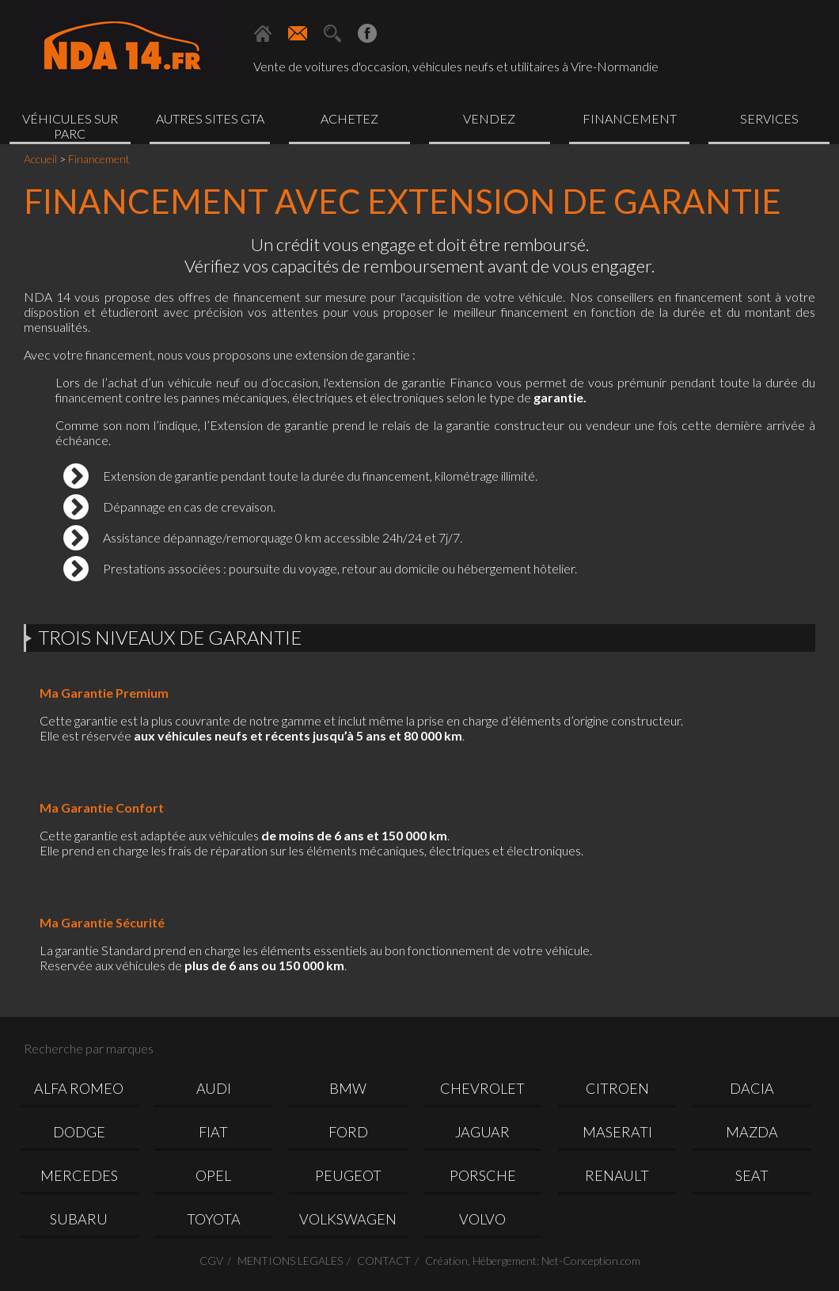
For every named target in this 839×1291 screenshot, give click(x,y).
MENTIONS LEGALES (290, 1260)
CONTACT (384, 1260)
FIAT (213, 1132)
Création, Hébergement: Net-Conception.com (532, 1260)
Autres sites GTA (210, 118)
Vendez (489, 118)
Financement (630, 118)
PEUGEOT (348, 1175)
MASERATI (617, 1132)
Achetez (349, 118)
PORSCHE (483, 1175)
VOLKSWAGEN (348, 1219)
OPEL (213, 1175)
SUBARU (79, 1219)
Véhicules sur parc (70, 126)
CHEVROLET (482, 1088)
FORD (348, 1132)
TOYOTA (214, 1219)
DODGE (79, 1132)
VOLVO (482, 1219)
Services (769, 118)
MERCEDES (79, 1175)
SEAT (752, 1175)
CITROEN (617, 1088)
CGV (211, 1260)
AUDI (213, 1088)
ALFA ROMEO (78, 1088)
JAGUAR (482, 1132)
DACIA (752, 1088)
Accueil (40, 159)
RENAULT (617, 1175)
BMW (347, 1088)
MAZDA (752, 1132)
